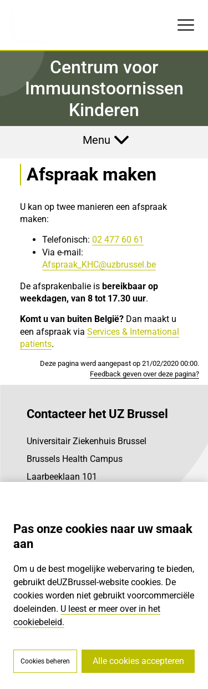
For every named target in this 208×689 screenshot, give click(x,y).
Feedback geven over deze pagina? (144, 374)
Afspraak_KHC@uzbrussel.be (99, 264)
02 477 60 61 (118, 239)
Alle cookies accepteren (138, 661)
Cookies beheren (45, 661)
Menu (96, 140)
